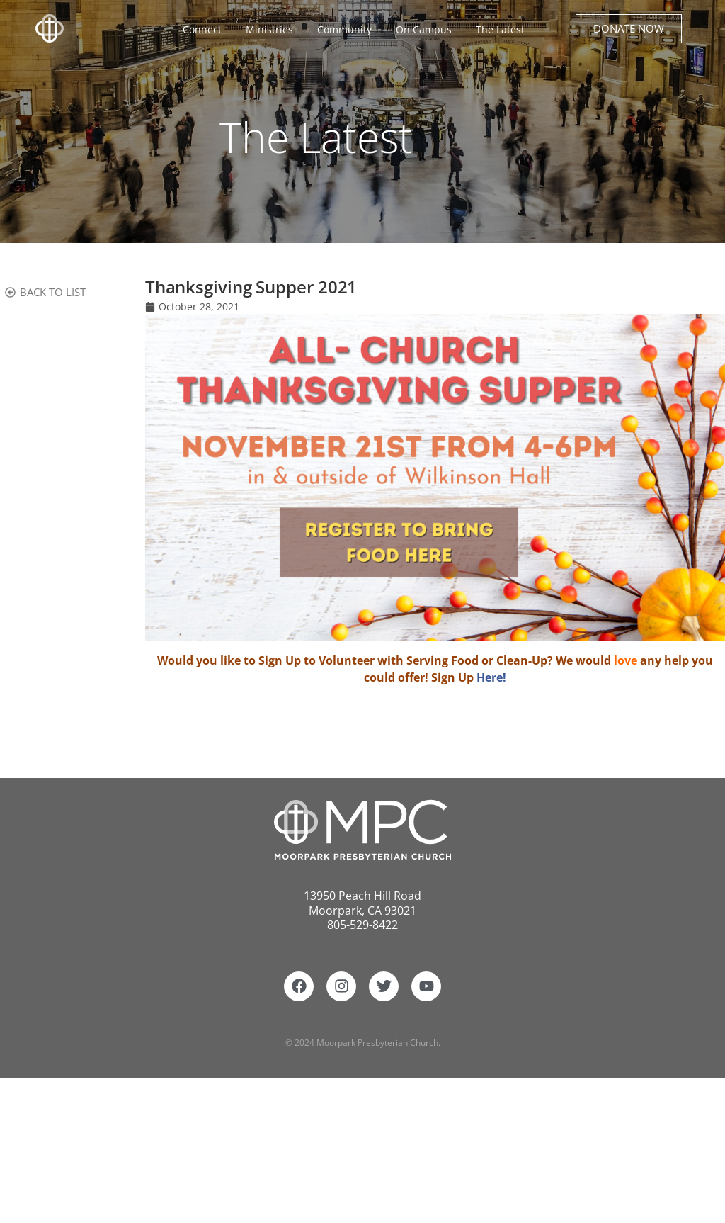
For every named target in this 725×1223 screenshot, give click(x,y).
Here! (491, 677)
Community (348, 30)
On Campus (427, 30)
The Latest (500, 29)
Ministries (273, 30)
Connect (206, 30)
